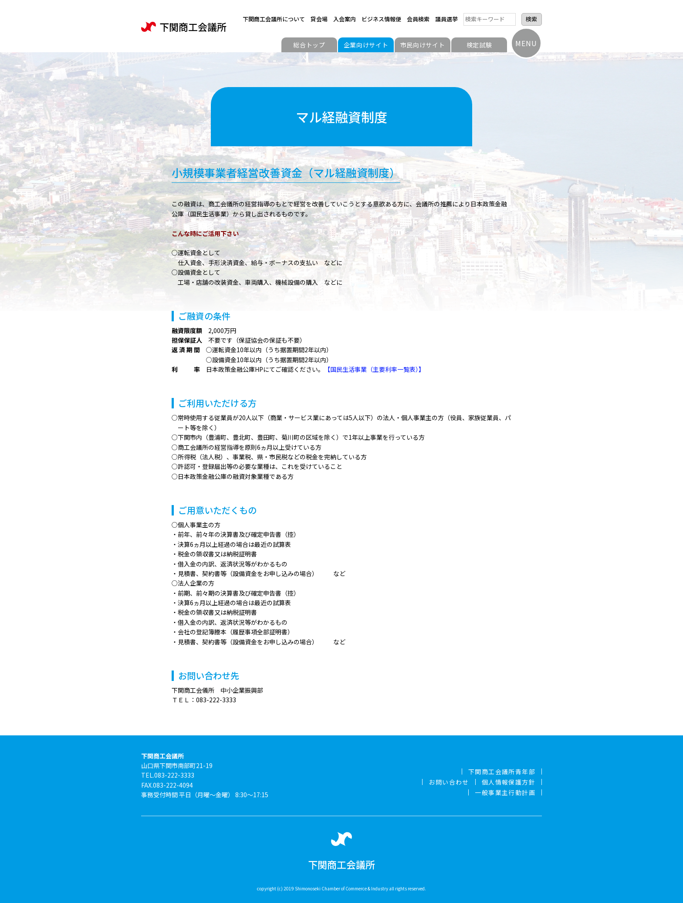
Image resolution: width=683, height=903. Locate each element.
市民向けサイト (422, 44)
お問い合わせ (449, 782)
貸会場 (319, 19)
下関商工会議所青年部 (501, 771)
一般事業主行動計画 (505, 792)
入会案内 (344, 19)
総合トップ (309, 44)
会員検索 (418, 19)
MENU (526, 43)
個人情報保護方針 (508, 782)
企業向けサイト (366, 44)
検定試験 (479, 44)
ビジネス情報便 (381, 19)
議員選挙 (446, 19)
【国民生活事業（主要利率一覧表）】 (374, 369)
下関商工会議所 (184, 27)
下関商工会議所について (274, 19)
